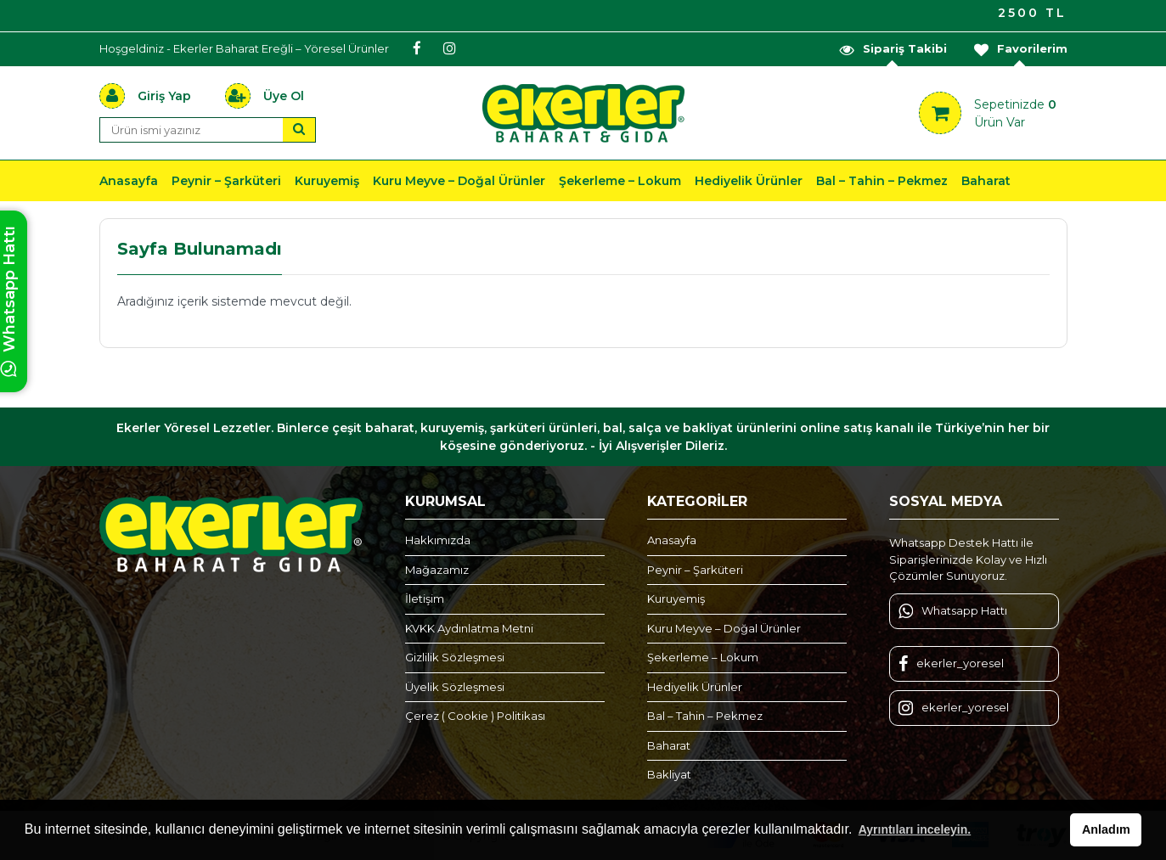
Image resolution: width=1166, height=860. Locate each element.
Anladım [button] (1106, 829)
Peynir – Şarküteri (226, 180)
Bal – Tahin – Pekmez (882, 180)
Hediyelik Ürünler (749, 180)
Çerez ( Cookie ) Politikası (475, 715)
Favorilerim (1019, 49)
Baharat (986, 180)
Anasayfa (128, 180)
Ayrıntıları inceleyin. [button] (915, 829)
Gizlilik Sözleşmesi (454, 657)
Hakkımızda (437, 540)
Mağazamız (437, 569)
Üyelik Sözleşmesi (454, 687)
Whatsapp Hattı (952, 611)
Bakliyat (669, 774)
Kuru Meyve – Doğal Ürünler (459, 180)
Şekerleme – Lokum (620, 180)
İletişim (424, 598)
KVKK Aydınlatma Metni (469, 628)
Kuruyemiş (327, 180)
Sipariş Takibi (892, 49)
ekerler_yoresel (951, 663)
